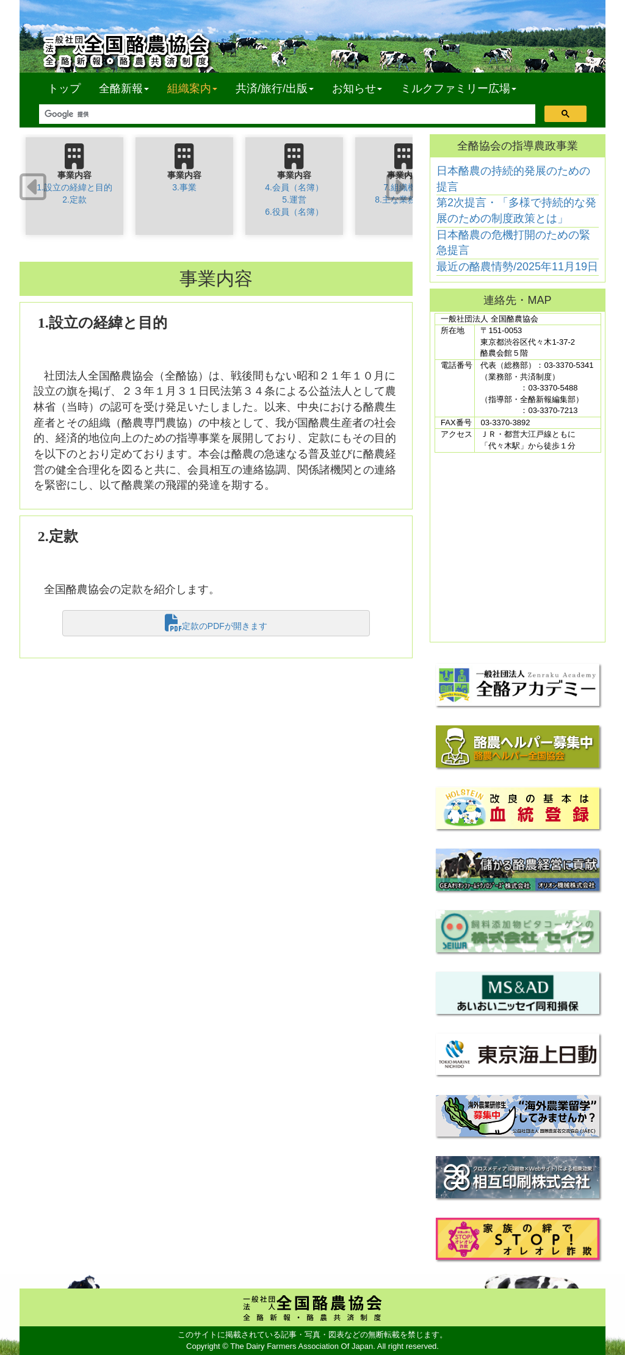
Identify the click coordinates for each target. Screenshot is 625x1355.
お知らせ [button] (357, 88)
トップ (64, 88)
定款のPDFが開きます (216, 622)
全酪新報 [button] (128, 88)
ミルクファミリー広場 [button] (458, 88)
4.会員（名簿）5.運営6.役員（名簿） (294, 199)
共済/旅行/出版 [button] (275, 88)
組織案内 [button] (192, 88)
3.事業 (184, 187)
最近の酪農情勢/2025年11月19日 (517, 267)
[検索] (286, 114)
